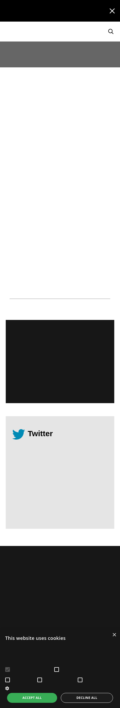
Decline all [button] (86, 698)
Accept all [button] (32, 698)
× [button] (114, 635)
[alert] (60, 668)
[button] (60, 688)
